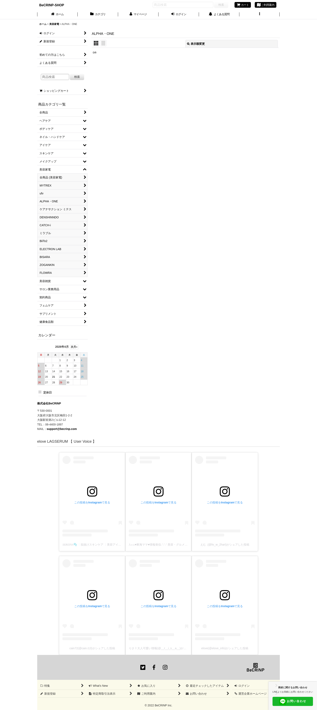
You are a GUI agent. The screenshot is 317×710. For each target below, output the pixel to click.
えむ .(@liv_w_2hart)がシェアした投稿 (224, 544)
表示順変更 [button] (196, 43)
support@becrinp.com (62, 429)
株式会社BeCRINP (49, 403)
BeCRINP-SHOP (51, 5)
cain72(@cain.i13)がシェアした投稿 (92, 648)
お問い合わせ (292, 701)
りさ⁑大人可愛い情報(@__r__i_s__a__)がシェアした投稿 (166, 648)
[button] (259, 14)
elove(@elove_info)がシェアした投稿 (224, 648)
